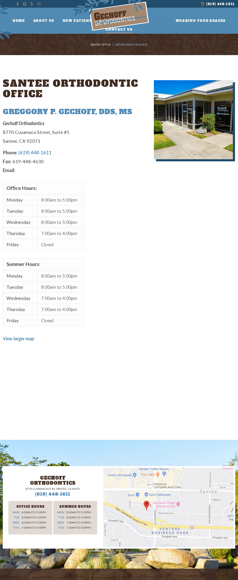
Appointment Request (131, 44)
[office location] (202, 3)
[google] (24, 4)
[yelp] (31, 4)
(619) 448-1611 (220, 4)
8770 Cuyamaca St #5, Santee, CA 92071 (53, 489)
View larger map (18, 338)
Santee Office (100, 44)
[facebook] (18, 4)
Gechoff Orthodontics (53, 480)
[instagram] (39, 4)
